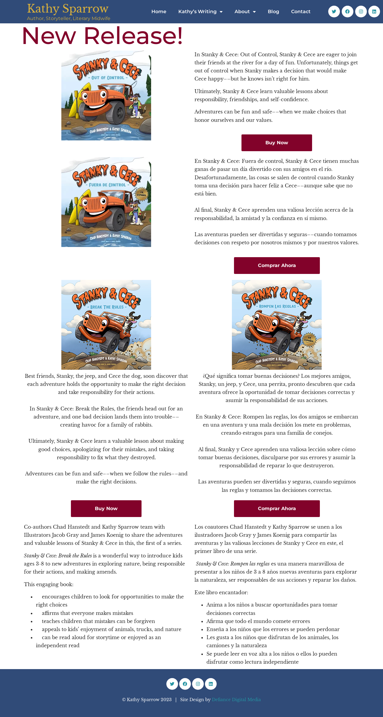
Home (158, 11)
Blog (273, 11)
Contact (301, 11)
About (245, 11)
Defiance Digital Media (236, 699)
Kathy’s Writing (200, 11)
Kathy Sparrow (68, 9)
